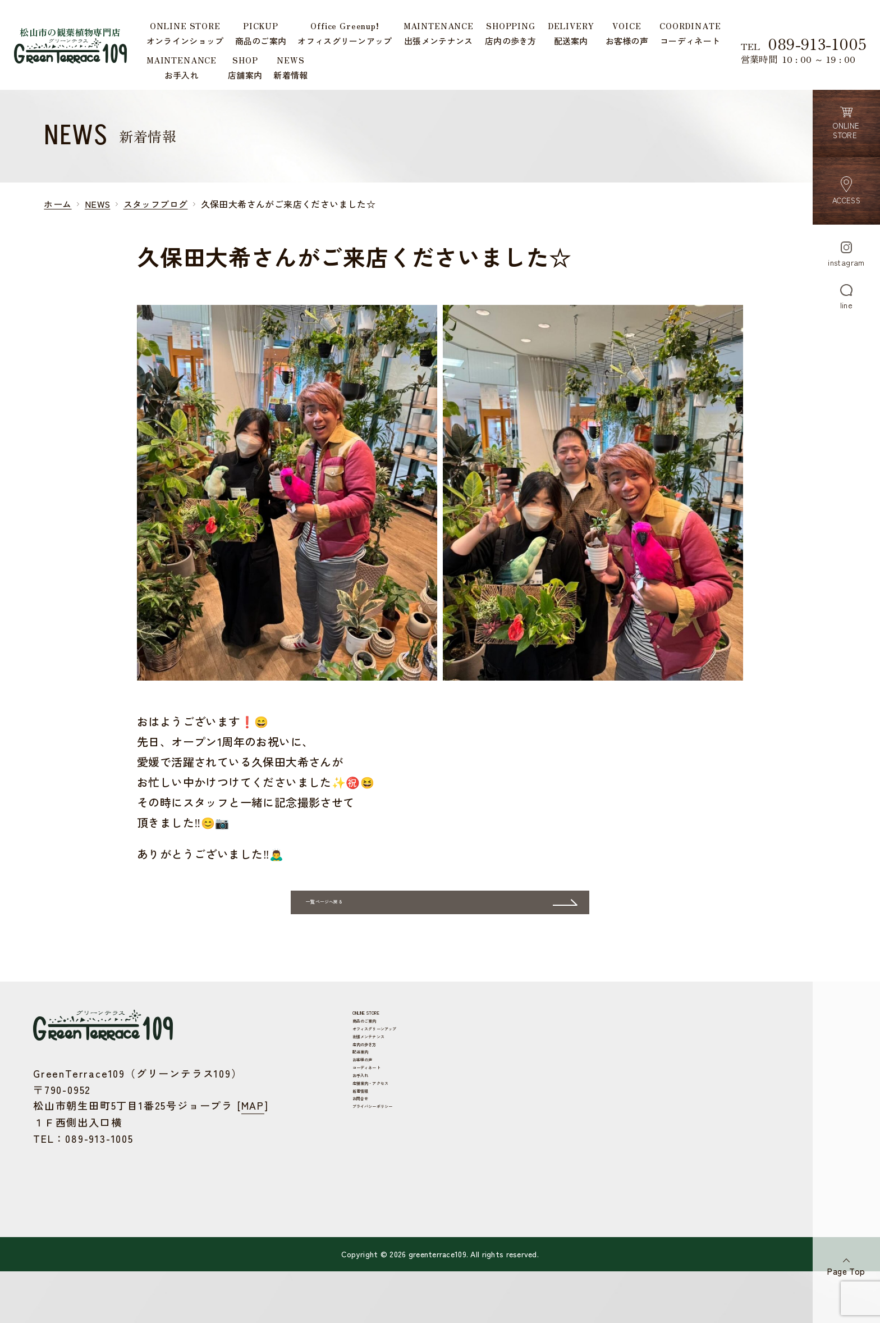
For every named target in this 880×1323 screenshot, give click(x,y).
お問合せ (344, 1236)
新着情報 (344, 1219)
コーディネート (357, 1169)
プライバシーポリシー (370, 1252)
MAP (252, 1141)
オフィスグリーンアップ (374, 1086)
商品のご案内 (352, 1070)
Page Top (846, 1271)
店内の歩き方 (352, 1119)
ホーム (57, 203)
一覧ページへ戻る (417, 935)
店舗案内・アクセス (366, 1202)
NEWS (98, 203)
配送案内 (344, 1136)
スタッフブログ (155, 203)
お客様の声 (348, 1152)
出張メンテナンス (361, 1103)
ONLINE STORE (356, 1053)
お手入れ (344, 1186)
